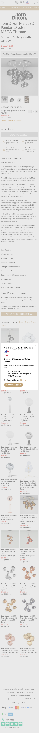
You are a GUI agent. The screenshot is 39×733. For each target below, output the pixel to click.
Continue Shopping (13, 384)
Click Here (23, 380)
